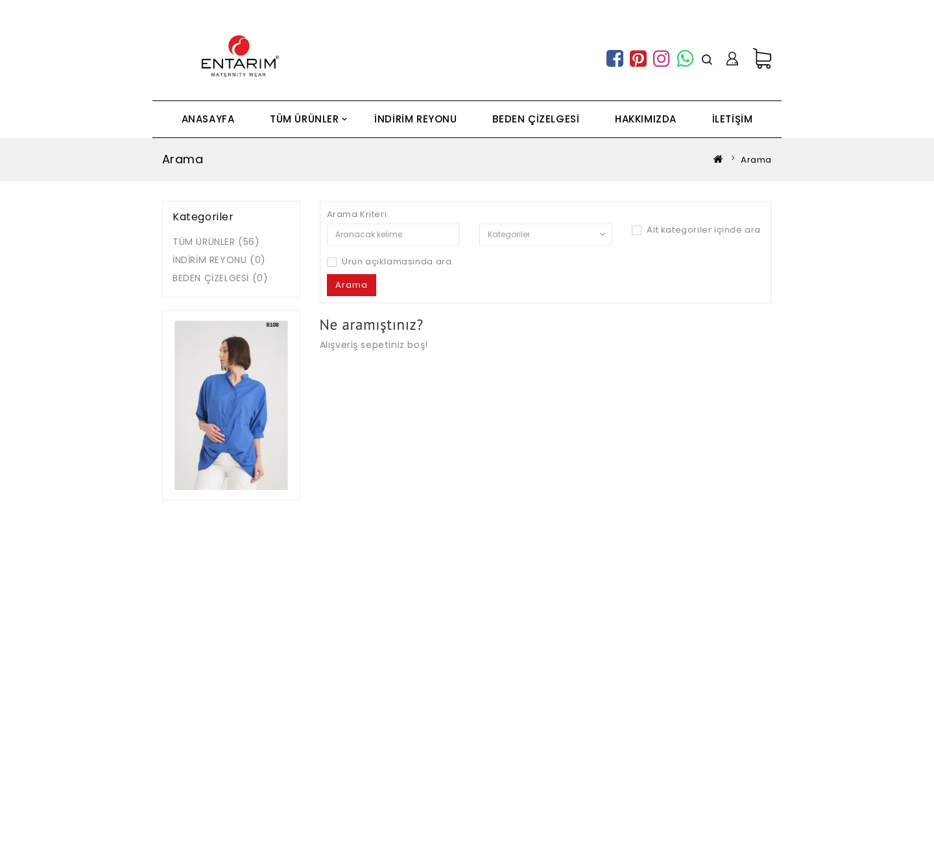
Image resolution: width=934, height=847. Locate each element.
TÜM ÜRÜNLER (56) (216, 241)
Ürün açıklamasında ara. (390, 262)
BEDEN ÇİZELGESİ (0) (220, 278)
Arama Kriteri (357, 214)
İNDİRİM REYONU (415, 119)
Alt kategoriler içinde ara (696, 230)
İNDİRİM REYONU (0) (219, 259)
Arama (756, 160)
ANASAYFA (208, 119)
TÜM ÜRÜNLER (304, 119)
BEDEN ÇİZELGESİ (535, 119)
